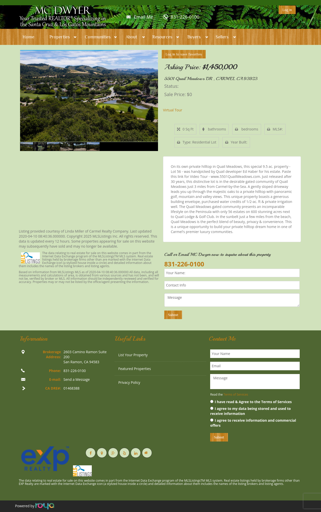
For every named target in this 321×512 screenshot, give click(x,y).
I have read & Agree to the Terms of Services (251, 401)
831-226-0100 (185, 17)
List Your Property (133, 354)
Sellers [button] (222, 36)
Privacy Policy (129, 382)
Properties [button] (59, 36)
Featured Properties (134, 368)
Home (28, 36)
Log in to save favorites (184, 54)
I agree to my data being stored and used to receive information (250, 411)
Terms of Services (235, 394)
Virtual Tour (172, 110)
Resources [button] (162, 36)
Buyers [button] (194, 36)
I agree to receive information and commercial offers (253, 423)
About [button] (131, 36)
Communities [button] (98, 36)
